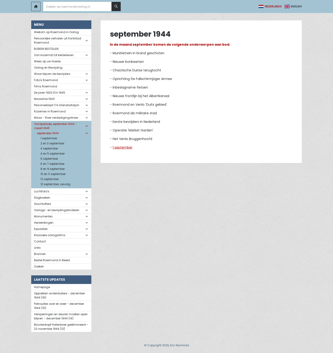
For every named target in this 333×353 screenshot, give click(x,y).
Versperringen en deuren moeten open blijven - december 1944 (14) (61, 316)
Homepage (42, 287)
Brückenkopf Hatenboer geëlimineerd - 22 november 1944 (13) (61, 327)
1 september (123, 147)
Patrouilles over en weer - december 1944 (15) (59, 306)
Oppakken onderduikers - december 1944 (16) (59, 295)
